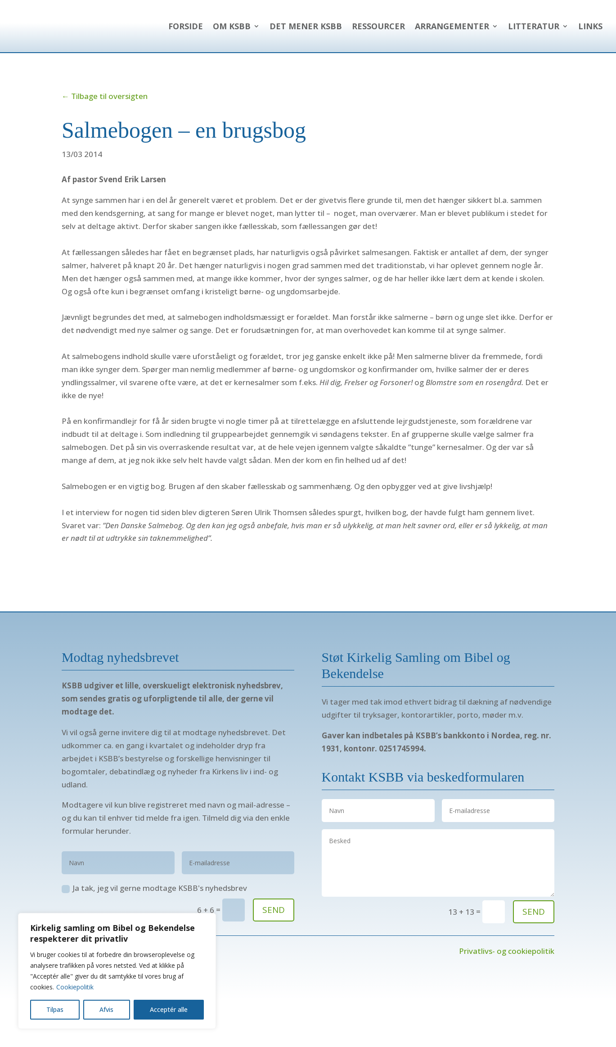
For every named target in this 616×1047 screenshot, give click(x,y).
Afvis (106, 1009)
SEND (273, 944)
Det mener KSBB (410, 26)
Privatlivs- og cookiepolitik (506, 985)
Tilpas (54, 1009)
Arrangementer (556, 26)
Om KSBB (336, 26)
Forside (290, 26)
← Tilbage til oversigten (105, 130)
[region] (117, 971)
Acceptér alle (169, 1009)
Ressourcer (482, 26)
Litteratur (533, 60)
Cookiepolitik (75, 987)
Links (590, 60)
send (533, 946)
